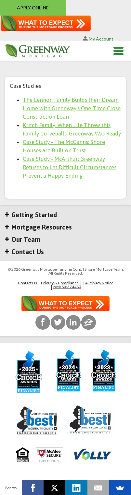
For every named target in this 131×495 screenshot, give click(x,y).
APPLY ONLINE (33, 7)
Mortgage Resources (38, 227)
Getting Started (31, 215)
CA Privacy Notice (98, 283)
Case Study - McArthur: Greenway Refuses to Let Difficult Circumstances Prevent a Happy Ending (69, 167)
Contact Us (24, 252)
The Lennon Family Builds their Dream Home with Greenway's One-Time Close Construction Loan (72, 108)
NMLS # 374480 (67, 287)
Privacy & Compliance (60, 283)
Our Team (22, 239)
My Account (98, 38)
